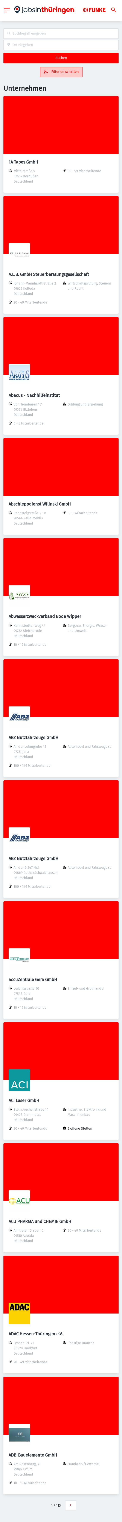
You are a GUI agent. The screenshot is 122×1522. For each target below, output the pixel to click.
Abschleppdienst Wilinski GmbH (40, 504)
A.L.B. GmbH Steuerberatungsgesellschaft (49, 274)
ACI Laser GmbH (24, 1100)
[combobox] (61, 33)
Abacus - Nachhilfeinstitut (34, 395)
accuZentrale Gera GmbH (33, 979)
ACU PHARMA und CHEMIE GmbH (40, 1221)
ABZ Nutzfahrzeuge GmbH (33, 737)
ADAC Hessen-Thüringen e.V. (36, 1333)
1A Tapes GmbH (23, 162)
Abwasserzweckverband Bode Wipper (45, 616)
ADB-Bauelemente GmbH (33, 1455)
